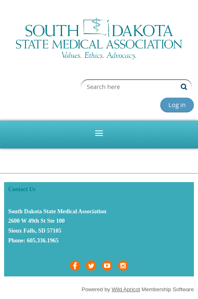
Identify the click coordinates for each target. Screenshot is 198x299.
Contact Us (22, 189)
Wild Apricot (126, 289)
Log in (177, 104)
